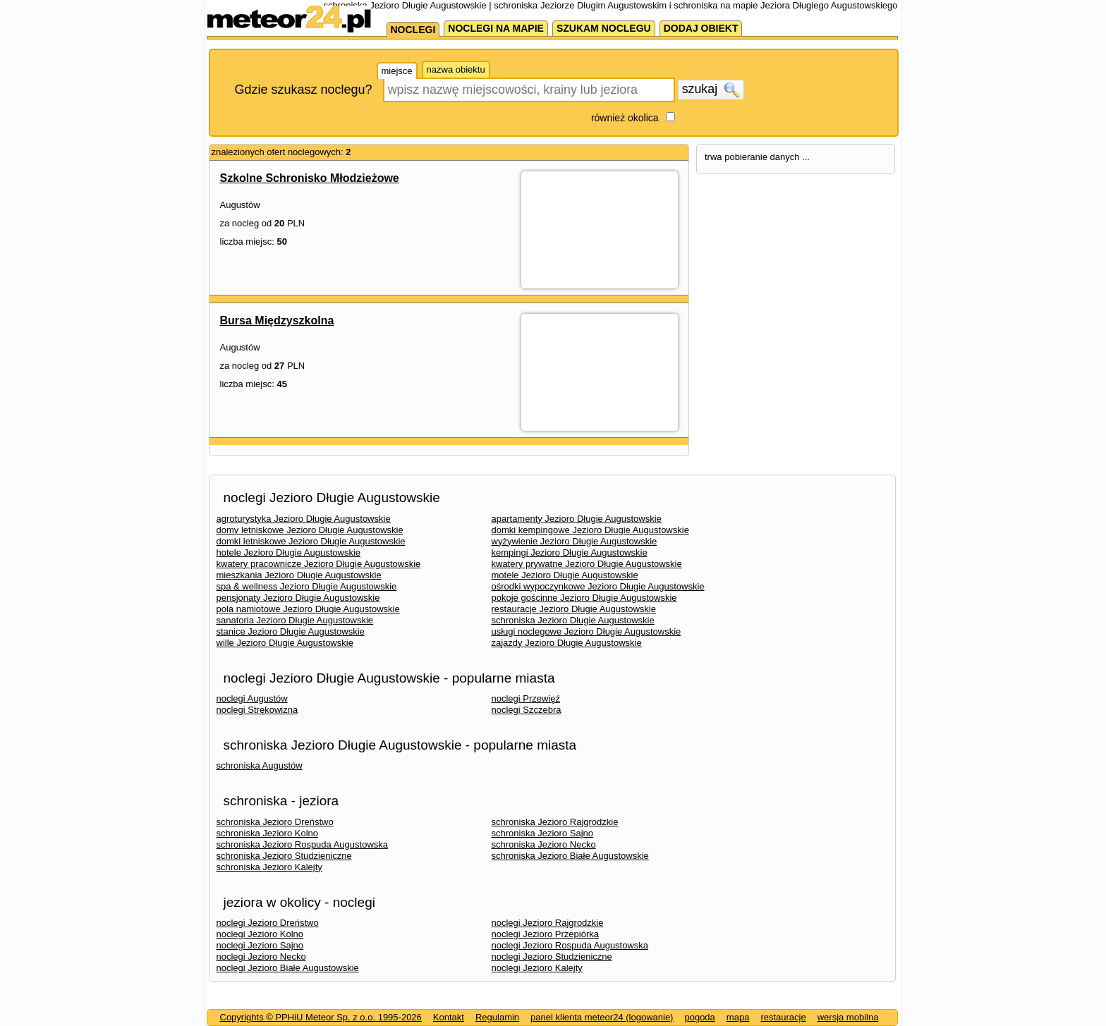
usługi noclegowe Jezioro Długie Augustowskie (586, 631)
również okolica (625, 117)
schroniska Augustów (260, 765)
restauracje (783, 1017)
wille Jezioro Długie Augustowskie (285, 642)
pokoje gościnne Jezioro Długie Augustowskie (584, 597)
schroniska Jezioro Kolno (268, 833)
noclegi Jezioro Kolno (260, 934)
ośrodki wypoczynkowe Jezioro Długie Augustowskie (598, 586)
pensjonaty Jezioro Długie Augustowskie (298, 597)
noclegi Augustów (252, 698)
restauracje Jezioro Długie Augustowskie (574, 609)
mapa (738, 1017)
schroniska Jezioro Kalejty (269, 867)
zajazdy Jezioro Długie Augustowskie (567, 642)
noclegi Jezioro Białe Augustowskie (288, 968)
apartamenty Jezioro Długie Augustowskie (577, 518)
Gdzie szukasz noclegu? (303, 90)
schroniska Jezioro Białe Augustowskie (570, 855)
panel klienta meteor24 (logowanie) (601, 1017)
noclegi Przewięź (526, 698)
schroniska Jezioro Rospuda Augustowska (303, 844)
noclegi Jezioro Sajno (260, 945)
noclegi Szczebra (526, 709)
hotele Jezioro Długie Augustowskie (289, 552)
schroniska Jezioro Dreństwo (275, 822)
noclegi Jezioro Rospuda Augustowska (570, 945)
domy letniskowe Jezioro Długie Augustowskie (310, 530)
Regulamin (497, 1017)
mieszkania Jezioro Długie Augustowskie (299, 575)
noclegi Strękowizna (257, 709)
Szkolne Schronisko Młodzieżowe (309, 178)
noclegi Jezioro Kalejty (537, 968)
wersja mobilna (848, 1017)
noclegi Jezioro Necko (261, 956)
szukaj (711, 89)
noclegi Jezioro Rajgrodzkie (548, 922)
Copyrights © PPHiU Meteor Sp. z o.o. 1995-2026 (321, 1017)
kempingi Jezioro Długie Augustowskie (570, 552)
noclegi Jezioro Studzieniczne (552, 956)
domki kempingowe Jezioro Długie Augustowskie (590, 530)
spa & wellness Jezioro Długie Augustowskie (307, 586)
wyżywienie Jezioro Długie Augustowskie (574, 541)
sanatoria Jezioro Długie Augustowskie (295, 620)
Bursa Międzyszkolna (277, 320)
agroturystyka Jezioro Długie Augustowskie (304, 518)
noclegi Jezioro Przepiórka (545, 934)
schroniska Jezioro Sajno (543, 833)
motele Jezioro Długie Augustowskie (565, 575)
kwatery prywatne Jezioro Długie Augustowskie (587, 563)
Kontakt (448, 1017)
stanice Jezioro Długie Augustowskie (291, 631)
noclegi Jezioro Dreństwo (268, 922)
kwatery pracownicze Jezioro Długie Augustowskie (319, 563)
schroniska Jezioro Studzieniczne (284, 855)
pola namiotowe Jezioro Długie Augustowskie (308, 609)
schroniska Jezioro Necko (544, 844)
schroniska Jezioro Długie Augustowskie (573, 620)
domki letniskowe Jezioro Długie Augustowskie (311, 541)
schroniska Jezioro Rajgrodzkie (555, 822)
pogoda (699, 1017)
